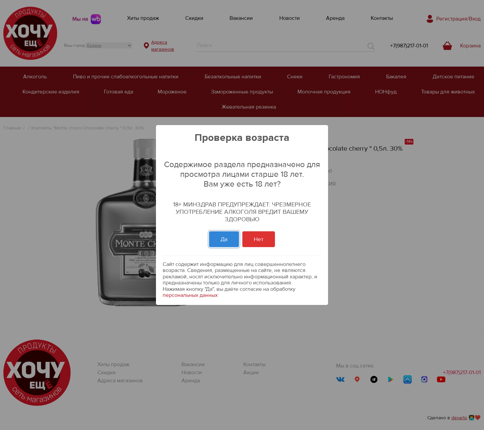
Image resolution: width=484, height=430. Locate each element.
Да (224, 239)
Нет (259, 239)
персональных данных (190, 295)
